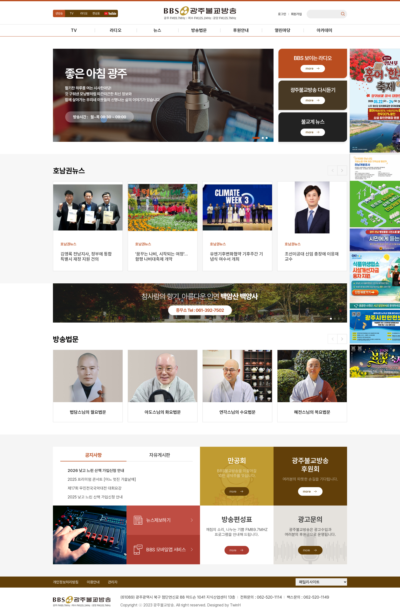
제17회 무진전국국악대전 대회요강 (95, 488)
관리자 (112, 582)
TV (72, 13)
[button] (256, 138)
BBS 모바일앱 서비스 (166, 550)
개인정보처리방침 (65, 582)
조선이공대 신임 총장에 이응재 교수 (312, 256)
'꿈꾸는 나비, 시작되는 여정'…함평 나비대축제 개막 (161, 256)
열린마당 (282, 30)
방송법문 (199, 30)
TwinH (235, 605)
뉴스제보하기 (158, 520)
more (309, 68)
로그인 (282, 14)
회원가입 (296, 14)
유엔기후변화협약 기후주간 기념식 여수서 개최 (236, 256)
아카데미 (324, 30)
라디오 (84, 13)
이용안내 (93, 582)
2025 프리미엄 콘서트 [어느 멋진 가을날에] (102, 479)
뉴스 (157, 30)
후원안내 (241, 30)
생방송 (59, 13)
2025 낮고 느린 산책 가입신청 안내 (95, 497)
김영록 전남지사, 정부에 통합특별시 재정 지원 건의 (86, 256)
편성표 (96, 13)
